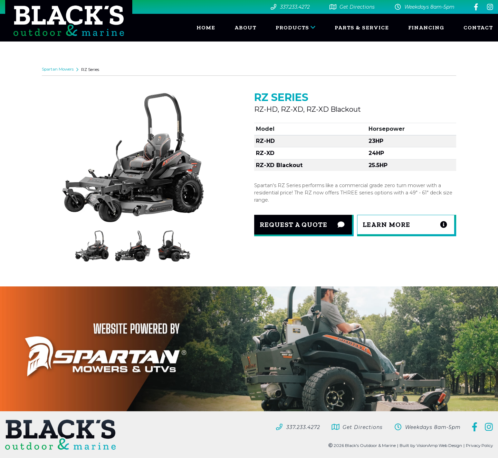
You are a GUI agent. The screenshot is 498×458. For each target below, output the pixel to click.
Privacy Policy (479, 445)
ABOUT (245, 27)
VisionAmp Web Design (437, 445)
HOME (206, 27)
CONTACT (478, 27)
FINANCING (426, 27)
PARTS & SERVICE (362, 27)
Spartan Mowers (58, 69)
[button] (407, 225)
